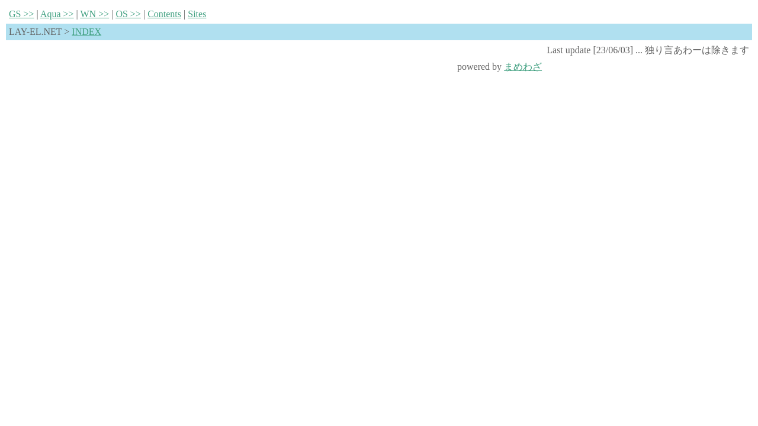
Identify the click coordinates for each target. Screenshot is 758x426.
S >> (21, 14)
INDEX (86, 32)
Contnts (164, 14)
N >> (94, 14)
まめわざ (523, 67)
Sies (197, 14)
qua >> (57, 14)
